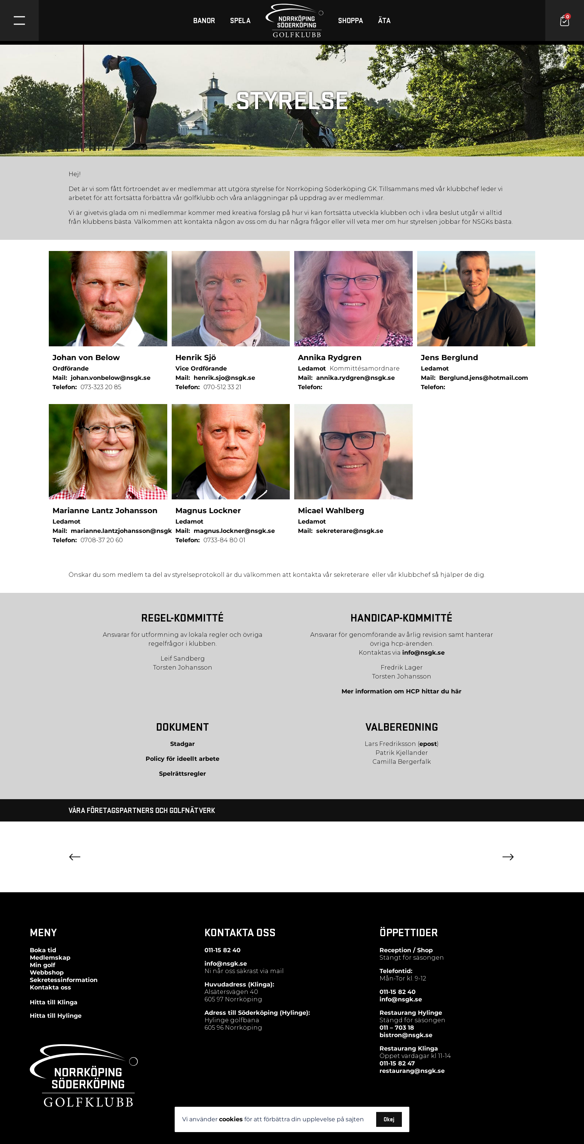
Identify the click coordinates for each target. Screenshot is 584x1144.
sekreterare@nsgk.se (349, 530)
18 (410, 1027)
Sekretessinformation (64, 979)
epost (428, 743)
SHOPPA (350, 22)
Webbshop (47, 972)
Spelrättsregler (182, 773)
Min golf (42, 965)
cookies (231, 1119)
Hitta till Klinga (53, 1002)
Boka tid (43, 950)
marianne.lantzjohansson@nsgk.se (126, 530)
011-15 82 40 (222, 950)
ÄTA (384, 22)
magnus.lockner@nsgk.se (234, 530)
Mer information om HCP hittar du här (401, 691)
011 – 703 (393, 1027)
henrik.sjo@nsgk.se (224, 377)
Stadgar (182, 743)
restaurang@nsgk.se (412, 1070)
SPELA (240, 22)
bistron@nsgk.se (406, 1035)
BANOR (204, 22)
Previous (75, 857)
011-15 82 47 (397, 1063)
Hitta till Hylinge (56, 1015)
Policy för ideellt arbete (182, 758)
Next (508, 857)
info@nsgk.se (423, 652)
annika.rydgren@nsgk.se (355, 377)
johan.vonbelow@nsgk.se (110, 377)
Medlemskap (50, 957)
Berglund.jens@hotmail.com (483, 377)
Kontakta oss (50, 987)
